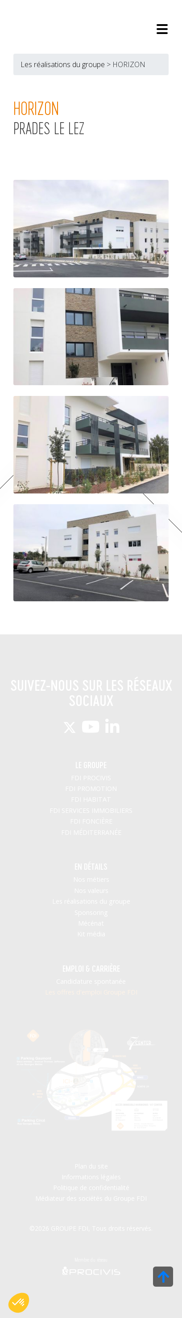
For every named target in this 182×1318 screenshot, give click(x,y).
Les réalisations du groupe (63, 64)
